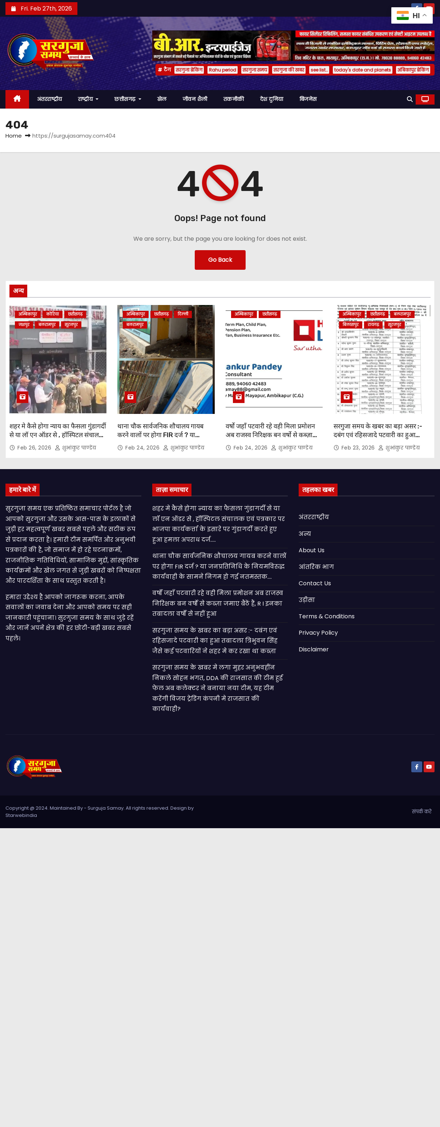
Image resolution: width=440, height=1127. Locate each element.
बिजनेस (308, 99)
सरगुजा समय (255, 70)
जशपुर (24, 324)
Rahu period (222, 70)
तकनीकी (233, 99)
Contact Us (315, 583)
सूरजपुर (71, 324)
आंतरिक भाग (316, 567)
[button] (410, 99)
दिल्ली (183, 314)
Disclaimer (314, 649)
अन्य (305, 534)
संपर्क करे (422, 811)
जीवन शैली (195, 99)
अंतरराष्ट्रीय (49, 99)
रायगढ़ (373, 324)
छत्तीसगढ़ (127, 99)
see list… (319, 70)
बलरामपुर (47, 324)
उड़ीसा (307, 600)
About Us (311, 550)
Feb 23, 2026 (359, 447)
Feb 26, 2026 (35, 447)
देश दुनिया (271, 99)
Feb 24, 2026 (143, 447)
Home (13, 135)
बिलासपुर (351, 324)
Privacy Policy (318, 632)
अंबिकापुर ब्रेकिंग (413, 70)
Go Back (220, 260)
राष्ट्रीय (88, 99)
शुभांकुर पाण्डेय (75, 447)
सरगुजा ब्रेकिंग (189, 70)
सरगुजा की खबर (289, 70)
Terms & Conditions (327, 616)
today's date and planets (362, 70)
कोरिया (52, 314)
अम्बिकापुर (28, 314)
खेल (162, 99)
